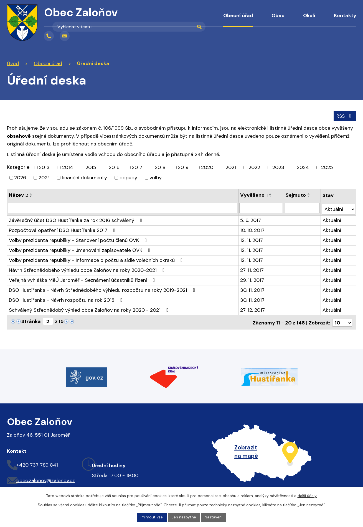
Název (18, 194)
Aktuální (332, 219)
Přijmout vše (151, 517)
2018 (160, 167)
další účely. (307, 495)
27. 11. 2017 (252, 268)
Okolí (309, 15)
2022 (254, 167)
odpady (128, 177)
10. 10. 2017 (252, 229)
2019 (183, 167)
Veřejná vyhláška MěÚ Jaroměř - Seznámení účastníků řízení (83, 278)
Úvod (202, 19)
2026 (20, 177)
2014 (67, 167)
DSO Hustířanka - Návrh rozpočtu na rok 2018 (67, 298)
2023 (278, 167)
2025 (327, 167)
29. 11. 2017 (252, 278)
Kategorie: (18, 166)
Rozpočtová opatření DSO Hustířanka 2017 (63, 229)
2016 (114, 167)
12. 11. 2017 (251, 239)
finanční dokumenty (84, 177)
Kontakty (345, 15)
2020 (207, 167)
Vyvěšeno (254, 194)
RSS (344, 115)
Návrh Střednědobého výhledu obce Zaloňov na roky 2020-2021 (88, 268)
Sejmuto (296, 194)
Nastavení (214, 517)
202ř (44, 177)
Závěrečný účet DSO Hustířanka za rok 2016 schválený (76, 219)
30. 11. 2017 (252, 288)
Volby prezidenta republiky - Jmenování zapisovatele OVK (81, 248)
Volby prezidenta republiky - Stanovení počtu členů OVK (79, 239)
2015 (90, 167)
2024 (303, 167)
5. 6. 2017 (250, 219)
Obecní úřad (238, 15)
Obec (278, 15)
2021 (230, 167)
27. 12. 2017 (252, 308)
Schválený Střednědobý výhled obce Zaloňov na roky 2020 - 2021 (90, 308)
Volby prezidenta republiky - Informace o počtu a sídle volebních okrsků (97, 258)
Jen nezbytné (184, 517)
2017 (137, 167)
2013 (44, 167)
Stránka (31, 320)
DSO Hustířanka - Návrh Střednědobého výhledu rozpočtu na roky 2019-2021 (103, 288)
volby (155, 177)
